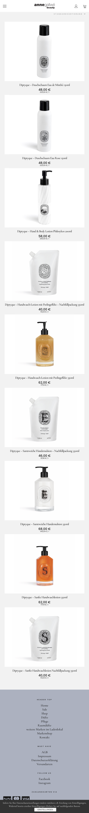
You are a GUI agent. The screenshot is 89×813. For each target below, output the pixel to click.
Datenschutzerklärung (44, 760)
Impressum (44, 756)
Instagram (44, 783)
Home (44, 705)
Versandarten (44, 764)
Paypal (7, 799)
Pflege (44, 721)
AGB (45, 752)
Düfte (44, 717)
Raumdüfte (44, 725)
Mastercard (16, 799)
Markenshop (44, 733)
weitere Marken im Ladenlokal (44, 729)
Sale (44, 709)
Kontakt (45, 737)
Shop (44, 713)
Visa (26, 799)
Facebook (44, 779)
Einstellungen (45, 810)
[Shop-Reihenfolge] (69, 13)
